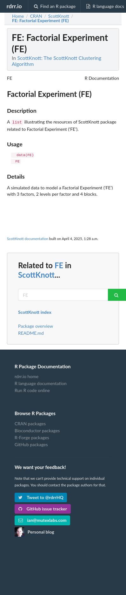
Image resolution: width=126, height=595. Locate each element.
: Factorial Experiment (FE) (40, 20)
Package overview (35, 325)
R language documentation (41, 382)
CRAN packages (30, 423)
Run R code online (32, 389)
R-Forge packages (32, 437)
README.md (31, 332)
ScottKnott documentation (27, 238)
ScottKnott (36, 274)
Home (18, 16)
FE (59, 264)
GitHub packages (31, 443)
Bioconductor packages (37, 430)
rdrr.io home (26, 375)
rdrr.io (14, 6)
